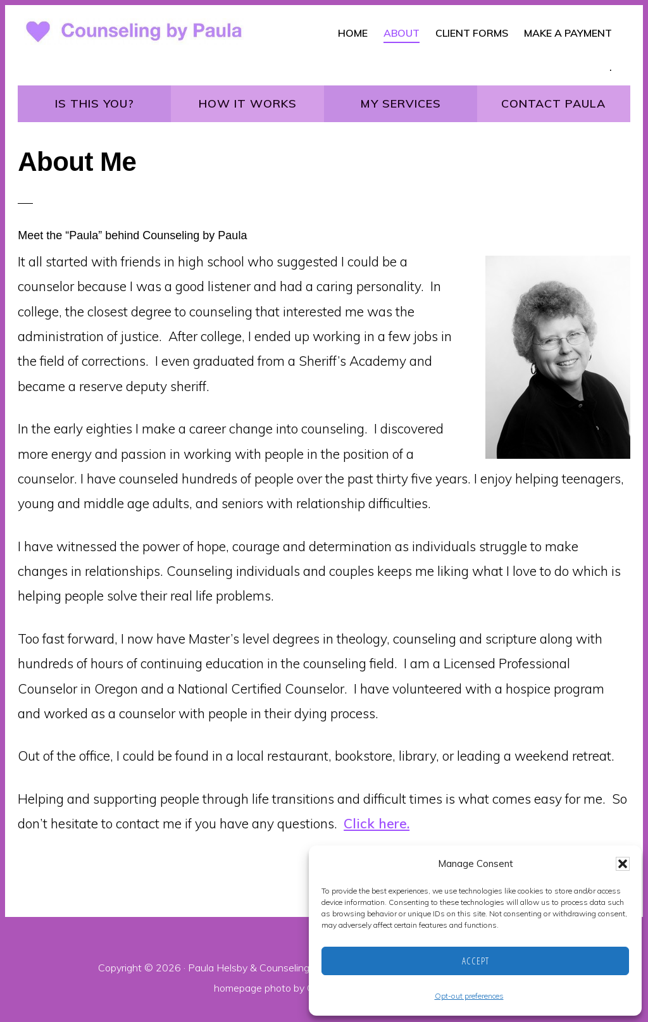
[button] (622, 863)
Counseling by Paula (305, 967)
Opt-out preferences (469, 995)
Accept (475, 960)
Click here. (376, 823)
